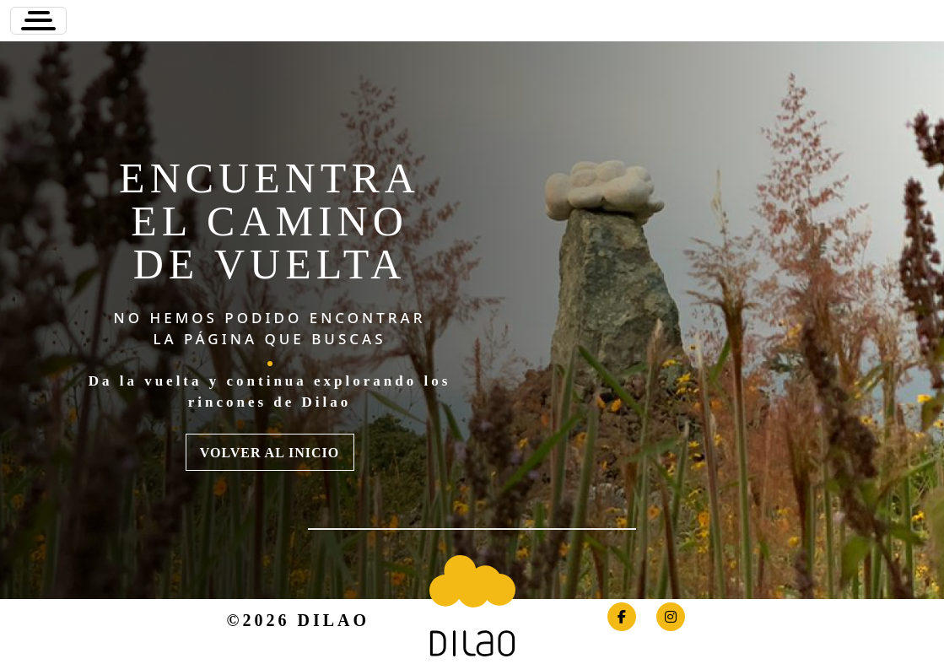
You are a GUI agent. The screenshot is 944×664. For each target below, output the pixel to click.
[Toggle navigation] (38, 21)
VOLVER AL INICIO (269, 452)
